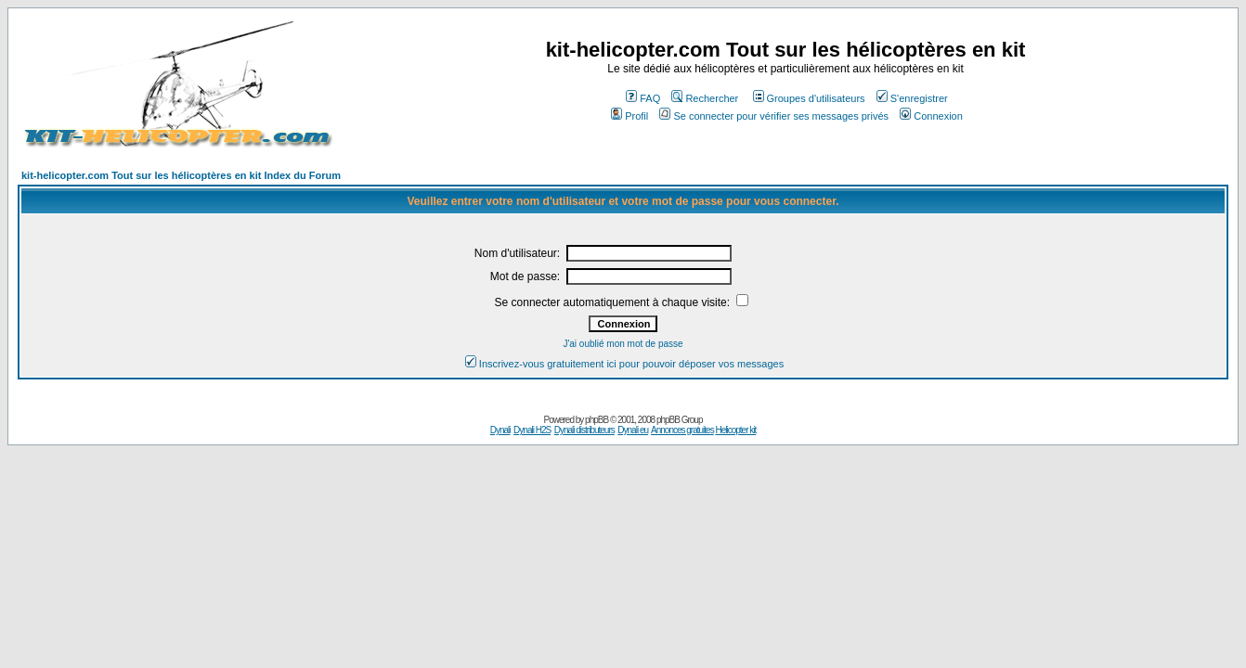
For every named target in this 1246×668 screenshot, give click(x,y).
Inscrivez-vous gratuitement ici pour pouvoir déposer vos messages (624, 363)
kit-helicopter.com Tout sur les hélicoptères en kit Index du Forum (181, 175)
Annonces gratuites (682, 430)
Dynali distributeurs (584, 430)
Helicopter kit (735, 430)
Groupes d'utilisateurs (809, 98)
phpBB (596, 420)
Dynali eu (632, 430)
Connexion (931, 116)
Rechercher (704, 98)
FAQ (643, 98)
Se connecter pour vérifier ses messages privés (774, 116)
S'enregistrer (912, 98)
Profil (629, 116)
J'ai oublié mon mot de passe (622, 344)
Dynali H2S (532, 430)
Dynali (500, 430)
